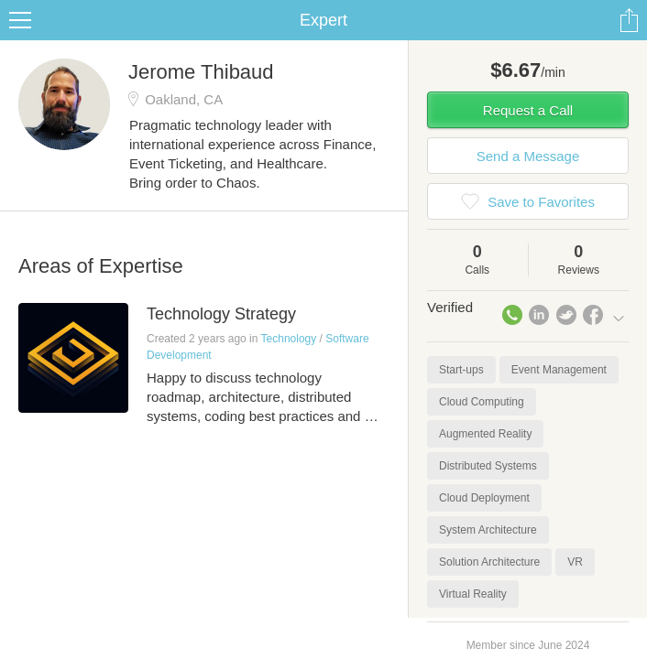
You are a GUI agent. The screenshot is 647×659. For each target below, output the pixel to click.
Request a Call (528, 110)
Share (628, 20)
